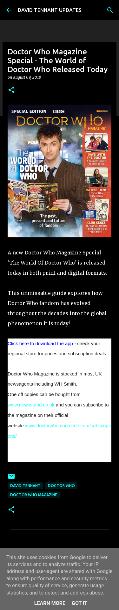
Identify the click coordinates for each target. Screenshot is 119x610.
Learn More (49, 603)
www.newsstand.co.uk (31, 404)
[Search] (110, 10)
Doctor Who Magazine (33, 495)
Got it (79, 603)
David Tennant (25, 486)
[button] (11, 90)
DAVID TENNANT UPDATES (50, 10)
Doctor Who (61, 486)
